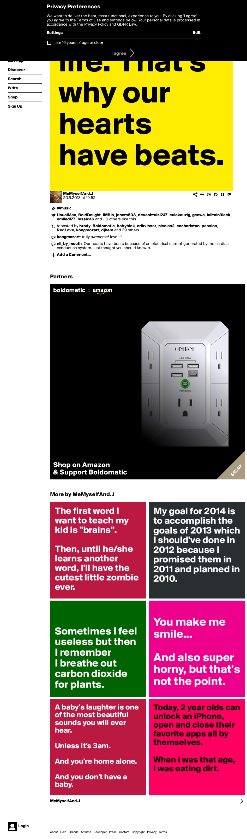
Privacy (151, 832)
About (54, 832)
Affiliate (86, 832)
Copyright (138, 832)
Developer (100, 832)
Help (63, 832)
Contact (124, 832)
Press (113, 832)
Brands (74, 832)
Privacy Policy (96, 24)
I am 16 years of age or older (78, 43)
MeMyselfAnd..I (78, 194)
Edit (197, 33)
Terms (163, 832)
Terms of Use (89, 20)
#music (64, 208)
